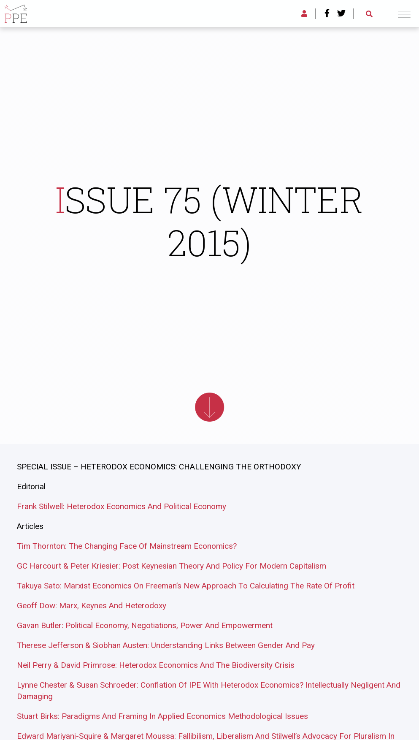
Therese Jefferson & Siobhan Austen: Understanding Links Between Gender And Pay (166, 645)
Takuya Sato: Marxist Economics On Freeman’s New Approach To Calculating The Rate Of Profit (185, 586)
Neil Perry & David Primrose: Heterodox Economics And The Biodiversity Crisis (156, 665)
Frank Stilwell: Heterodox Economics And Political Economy (121, 506)
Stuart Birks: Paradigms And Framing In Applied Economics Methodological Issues (162, 716)
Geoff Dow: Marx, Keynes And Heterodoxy (91, 605)
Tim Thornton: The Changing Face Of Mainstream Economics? (127, 546)
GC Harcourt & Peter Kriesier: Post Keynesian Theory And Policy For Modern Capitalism (171, 566)
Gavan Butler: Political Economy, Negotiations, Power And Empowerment (145, 625)
